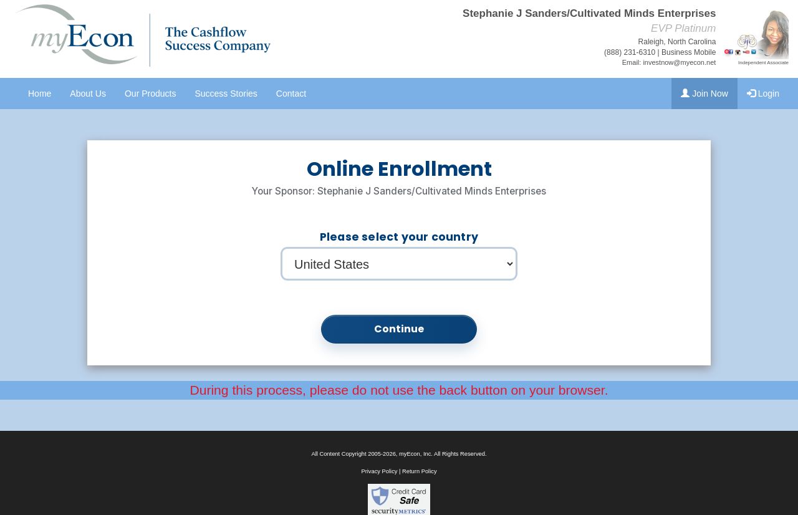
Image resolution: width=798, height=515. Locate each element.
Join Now (704, 94)
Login (763, 94)
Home (39, 94)
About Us (88, 94)
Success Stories (226, 94)
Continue (399, 329)
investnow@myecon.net (679, 62)
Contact (291, 94)
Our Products (150, 94)
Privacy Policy (379, 471)
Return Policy (419, 471)
